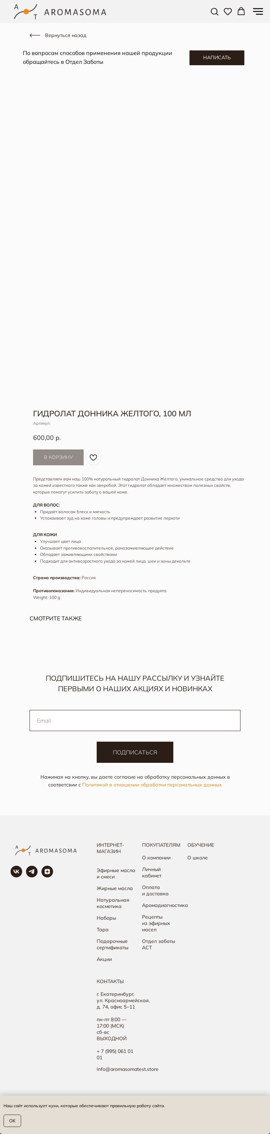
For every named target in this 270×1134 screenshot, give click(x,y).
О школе (197, 857)
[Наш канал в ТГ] (32, 875)
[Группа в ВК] (16, 875)
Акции (104, 959)
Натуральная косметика (113, 903)
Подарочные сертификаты (112, 944)
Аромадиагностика (165, 905)
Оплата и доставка (155, 890)
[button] (214, 11)
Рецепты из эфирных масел (156, 923)
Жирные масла (115, 888)
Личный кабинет (151, 872)
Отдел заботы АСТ (158, 944)
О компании (156, 857)
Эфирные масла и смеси (116, 873)
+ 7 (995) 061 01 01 (115, 1054)
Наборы (106, 918)
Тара (103, 929)
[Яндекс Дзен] (47, 875)
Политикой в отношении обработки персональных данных (152, 784)
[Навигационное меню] (258, 11)
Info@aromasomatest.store (128, 1069)
